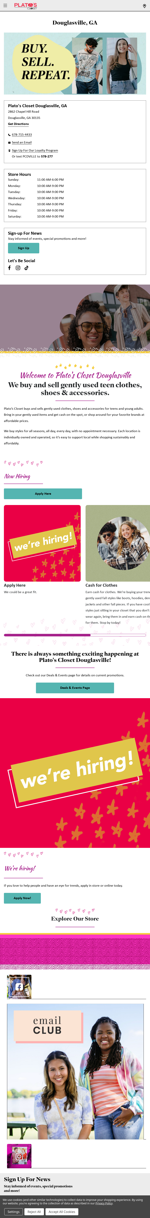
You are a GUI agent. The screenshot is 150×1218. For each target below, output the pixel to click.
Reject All (34, 1212)
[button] (6, 5)
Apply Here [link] (43, 494)
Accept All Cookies (62, 1212)
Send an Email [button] (22, 142)
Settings (14, 1212)
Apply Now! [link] (22, 898)
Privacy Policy (104, 1203)
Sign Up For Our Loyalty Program (35, 150)
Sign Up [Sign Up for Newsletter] (23, 248)
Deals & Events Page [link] (75, 688)
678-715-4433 (22, 135)
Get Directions (18, 124)
